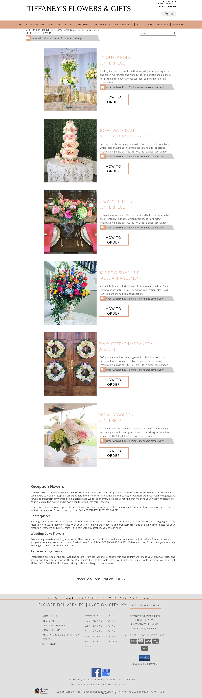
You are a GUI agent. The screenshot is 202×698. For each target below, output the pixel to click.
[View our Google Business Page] (105, 676)
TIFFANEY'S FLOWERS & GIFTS (79, 8)
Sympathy (103, 24)
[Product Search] (155, 33)
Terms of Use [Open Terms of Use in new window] (110, 693)
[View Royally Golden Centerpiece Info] (70, 435)
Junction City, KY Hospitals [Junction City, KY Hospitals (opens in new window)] (120, 679)
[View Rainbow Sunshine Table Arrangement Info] (70, 293)
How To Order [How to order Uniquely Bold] (113, 99)
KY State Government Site (116, 684)
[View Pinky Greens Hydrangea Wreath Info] (70, 364)
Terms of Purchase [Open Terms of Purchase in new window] (150, 691)
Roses (69, 24)
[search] (174, 33)
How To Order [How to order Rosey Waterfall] (113, 168)
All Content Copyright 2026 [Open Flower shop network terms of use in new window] (73, 691)
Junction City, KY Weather (85, 684)
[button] (168, 14)
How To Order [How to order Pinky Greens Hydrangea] (113, 382)
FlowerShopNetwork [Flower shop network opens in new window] (103, 691)
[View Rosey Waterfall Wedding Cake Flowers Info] (70, 150)
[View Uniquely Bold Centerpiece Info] (70, 79)
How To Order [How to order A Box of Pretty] (113, 240)
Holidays (144, 24)
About (163, 24)
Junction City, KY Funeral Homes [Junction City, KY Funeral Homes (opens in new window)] (85, 679)
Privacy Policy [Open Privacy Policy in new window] (127, 691)
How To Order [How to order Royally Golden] (113, 453)
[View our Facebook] (96, 676)
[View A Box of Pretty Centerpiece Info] (70, 222)
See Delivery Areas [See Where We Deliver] (145, 605)
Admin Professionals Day (43, 24)
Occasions (124, 24)
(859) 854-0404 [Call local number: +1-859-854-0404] (169, 6)
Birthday (83, 24)
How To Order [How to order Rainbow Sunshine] (113, 311)
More (178, 24)
